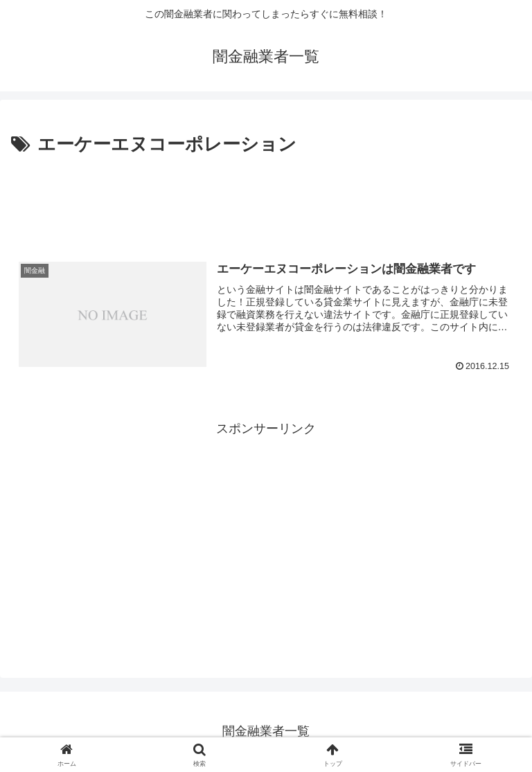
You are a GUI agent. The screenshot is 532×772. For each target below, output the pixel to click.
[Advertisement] (266, 198)
